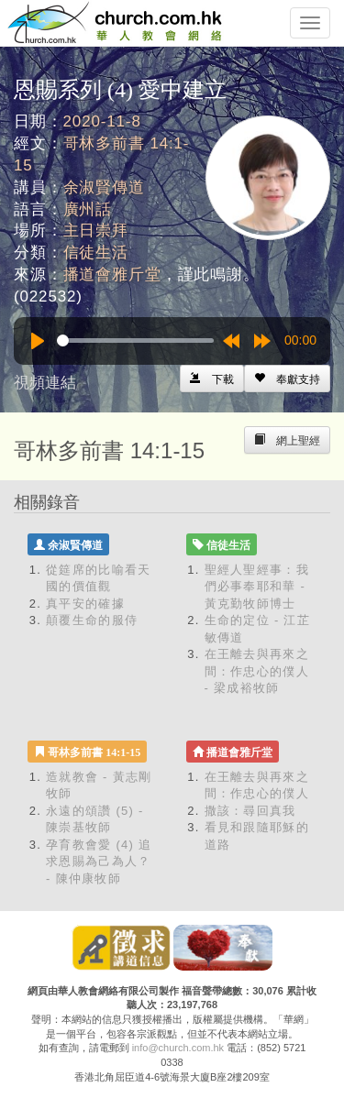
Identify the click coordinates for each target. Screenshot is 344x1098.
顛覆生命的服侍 (92, 620)
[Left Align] (287, 378)
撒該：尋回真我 (250, 811)
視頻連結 (45, 382)
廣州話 (88, 209)
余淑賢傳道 (104, 187)
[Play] (37, 341)
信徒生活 (95, 252)
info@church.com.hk (178, 1047)
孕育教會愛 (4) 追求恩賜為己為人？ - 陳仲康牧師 (98, 861)
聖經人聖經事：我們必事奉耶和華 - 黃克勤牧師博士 (257, 586)
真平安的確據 (85, 603)
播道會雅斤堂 (112, 274)
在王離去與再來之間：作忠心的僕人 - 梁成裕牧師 (257, 671)
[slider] (135, 340)
